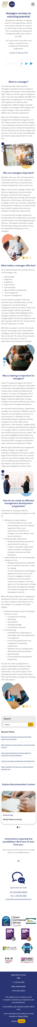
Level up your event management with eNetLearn (18, 761)
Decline (14, 1021)
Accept (21, 1021)
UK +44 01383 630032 (18, 892)
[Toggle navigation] (33, 4)
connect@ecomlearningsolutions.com (19, 899)
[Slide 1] (19, 827)
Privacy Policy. (23, 1016)
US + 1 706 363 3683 (18, 895)
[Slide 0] (17, 827)
